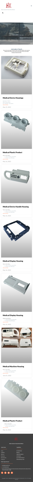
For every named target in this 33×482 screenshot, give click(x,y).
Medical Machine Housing (13, 366)
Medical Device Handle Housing (16, 207)
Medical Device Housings (13, 98)
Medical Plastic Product (12, 152)
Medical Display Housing (13, 261)
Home (10, 35)
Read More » (6, 104)
